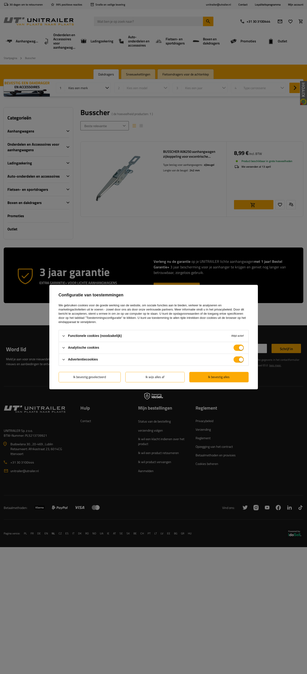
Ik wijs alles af (155, 376)
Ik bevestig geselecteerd (89, 376)
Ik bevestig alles (219, 376)
